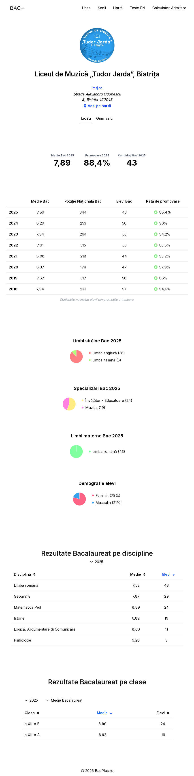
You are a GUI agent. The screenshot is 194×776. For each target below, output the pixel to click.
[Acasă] (17, 8)
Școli (102, 8)
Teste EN (137, 8)
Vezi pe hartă (97, 106)
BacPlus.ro (104, 770)
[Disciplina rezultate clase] (64, 700)
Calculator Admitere (169, 8)
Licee (86, 8)
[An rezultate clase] (31, 700)
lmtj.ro (97, 88)
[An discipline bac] (97, 561)
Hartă (118, 8)
